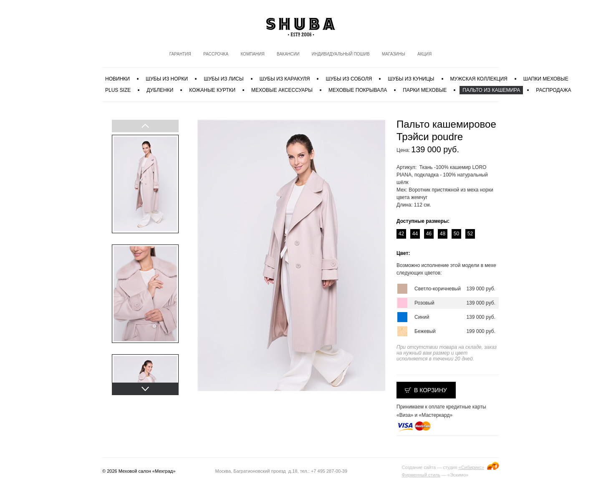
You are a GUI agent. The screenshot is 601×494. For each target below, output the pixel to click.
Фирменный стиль (421, 474)
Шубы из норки (167, 79)
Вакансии (288, 54)
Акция (424, 54)
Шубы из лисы (223, 79)
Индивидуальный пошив (341, 54)
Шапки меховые (545, 79)
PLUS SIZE (118, 90)
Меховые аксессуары (282, 90)
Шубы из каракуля (285, 79)
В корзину (430, 390)
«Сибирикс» (471, 467)
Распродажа (553, 90)
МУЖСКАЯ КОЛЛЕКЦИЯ (479, 79)
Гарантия (180, 54)
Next (145, 389)
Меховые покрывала (357, 90)
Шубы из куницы (411, 79)
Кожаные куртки (212, 90)
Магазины (393, 54)
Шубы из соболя (349, 79)
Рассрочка (215, 54)
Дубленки (159, 90)
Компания (252, 54)
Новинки (117, 79)
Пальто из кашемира (491, 90)
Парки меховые (425, 90)
